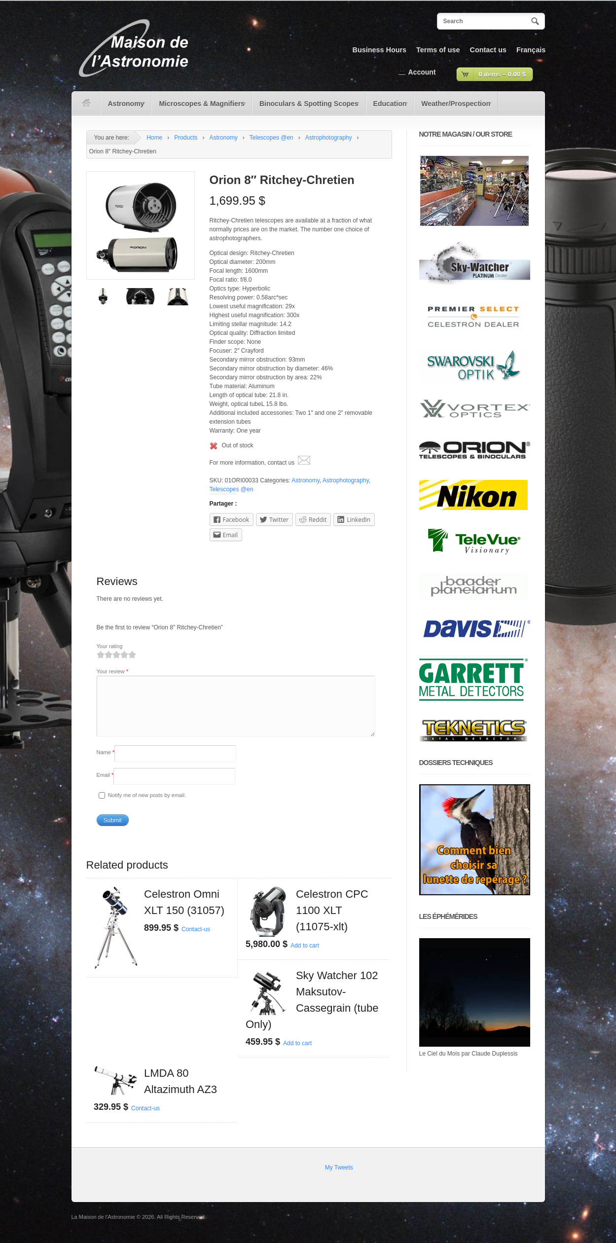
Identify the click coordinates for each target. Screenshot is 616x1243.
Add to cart (304, 957)
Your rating (110, 646)
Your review (112, 671)
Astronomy (124, 107)
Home (154, 137)
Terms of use (438, 50)
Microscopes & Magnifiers (199, 107)
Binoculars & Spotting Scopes (306, 107)
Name (106, 764)
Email (105, 787)
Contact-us (195, 941)
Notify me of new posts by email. (147, 807)
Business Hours (380, 50)
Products (185, 137)
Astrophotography (328, 137)
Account (422, 72)
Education (387, 107)
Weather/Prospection (453, 107)
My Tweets (339, 1179)
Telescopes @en (271, 137)
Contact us (488, 50)
